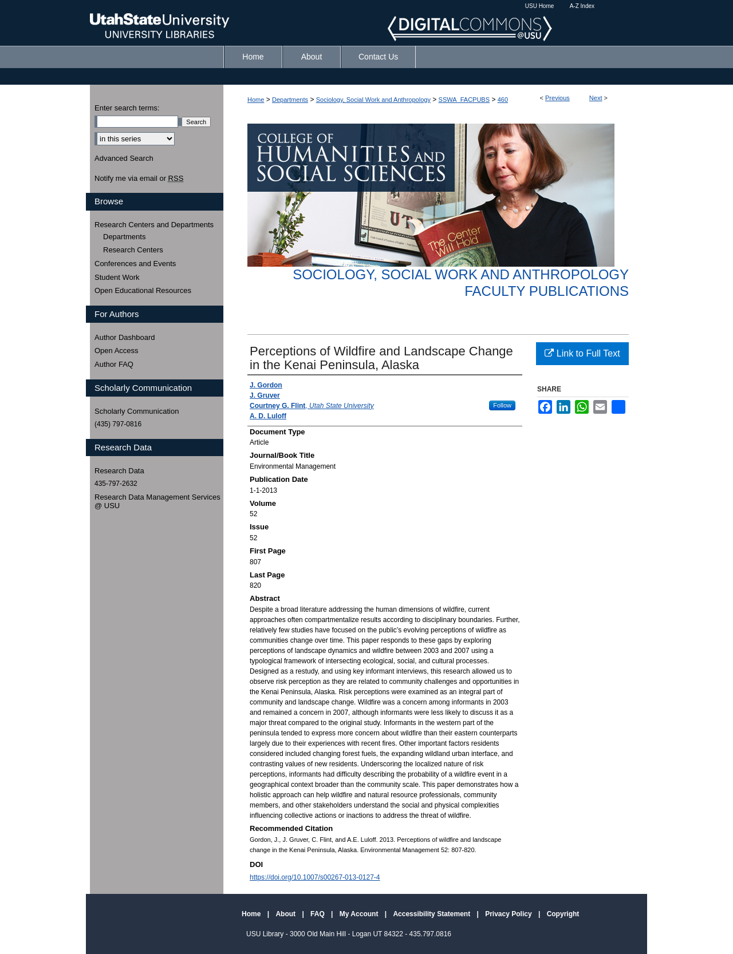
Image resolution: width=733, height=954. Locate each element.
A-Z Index (582, 6)
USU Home (539, 6)
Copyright (563, 914)
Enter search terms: (126, 108)
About (286, 914)
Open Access (116, 350)
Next (595, 97)
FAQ (318, 914)
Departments (290, 99)
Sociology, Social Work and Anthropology (373, 99)
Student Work (117, 277)
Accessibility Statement (432, 914)
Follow (502, 405)
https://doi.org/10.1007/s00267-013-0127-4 (315, 877)
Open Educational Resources (142, 290)
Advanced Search (123, 158)
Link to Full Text (582, 353)
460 (503, 99)
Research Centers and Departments (154, 224)
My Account (360, 914)
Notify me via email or (138, 178)
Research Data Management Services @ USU (157, 501)
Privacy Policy (509, 914)
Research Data (119, 470)
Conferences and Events (135, 263)
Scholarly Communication (136, 411)
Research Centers (133, 250)
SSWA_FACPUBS (464, 99)
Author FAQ (113, 364)
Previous (557, 97)
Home (255, 99)
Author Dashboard (124, 337)
